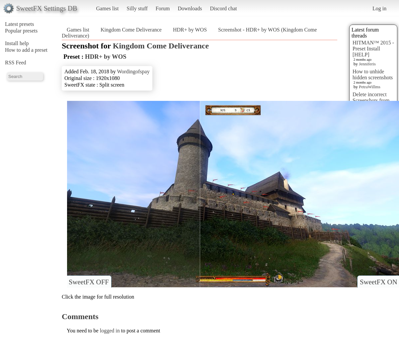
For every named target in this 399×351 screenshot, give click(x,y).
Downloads (190, 8)
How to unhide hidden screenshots (373, 74)
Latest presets (19, 24)
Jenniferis (367, 63)
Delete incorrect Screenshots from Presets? (371, 100)
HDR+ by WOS (190, 30)
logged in (110, 330)
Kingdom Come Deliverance (131, 30)
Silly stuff (137, 8)
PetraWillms (369, 86)
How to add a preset (26, 50)
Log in (379, 8)
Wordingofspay (133, 71)
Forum (163, 8)
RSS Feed (15, 62)
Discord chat (223, 8)
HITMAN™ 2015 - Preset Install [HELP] (373, 48)
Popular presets (21, 31)
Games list (107, 8)
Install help (17, 43)
